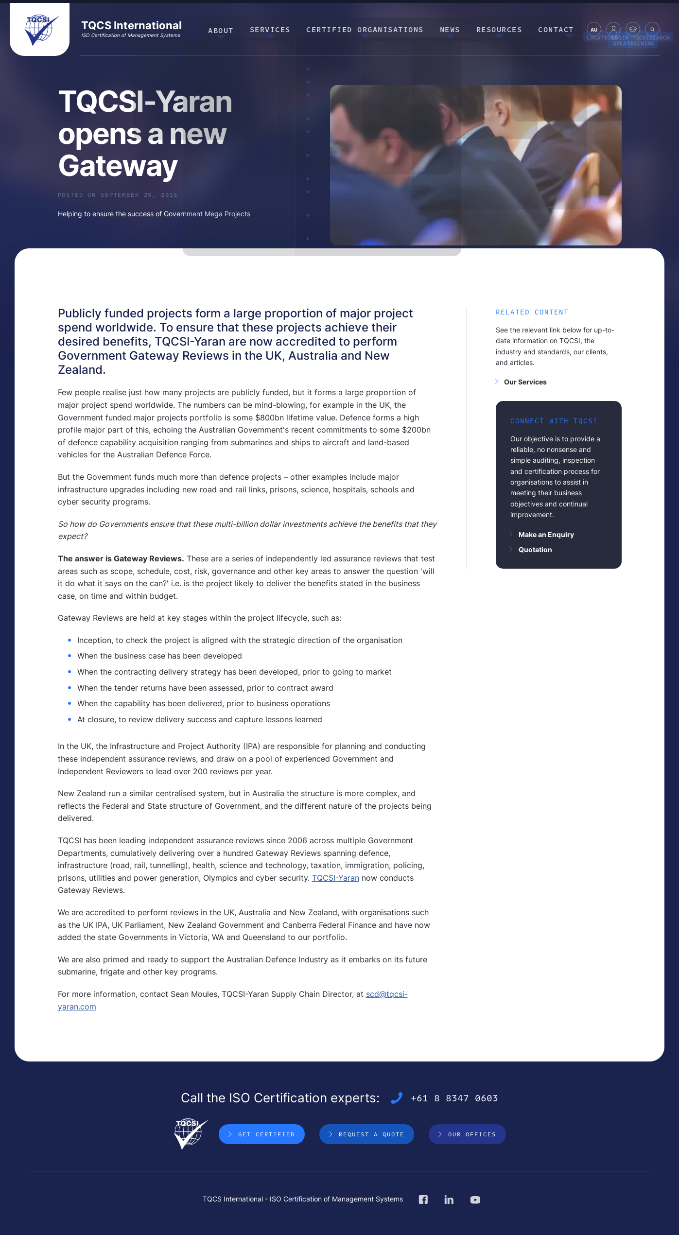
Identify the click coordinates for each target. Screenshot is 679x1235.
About (234, 29)
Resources (503, 29)
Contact (557, 29)
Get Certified (266, 1134)
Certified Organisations (374, 29)
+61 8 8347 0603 (454, 1098)
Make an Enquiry (546, 534)
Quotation (535, 549)
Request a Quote (371, 1134)
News (456, 29)
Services (281, 29)
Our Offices (472, 1134)
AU (594, 30)
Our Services (525, 382)
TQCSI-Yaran (335, 878)
